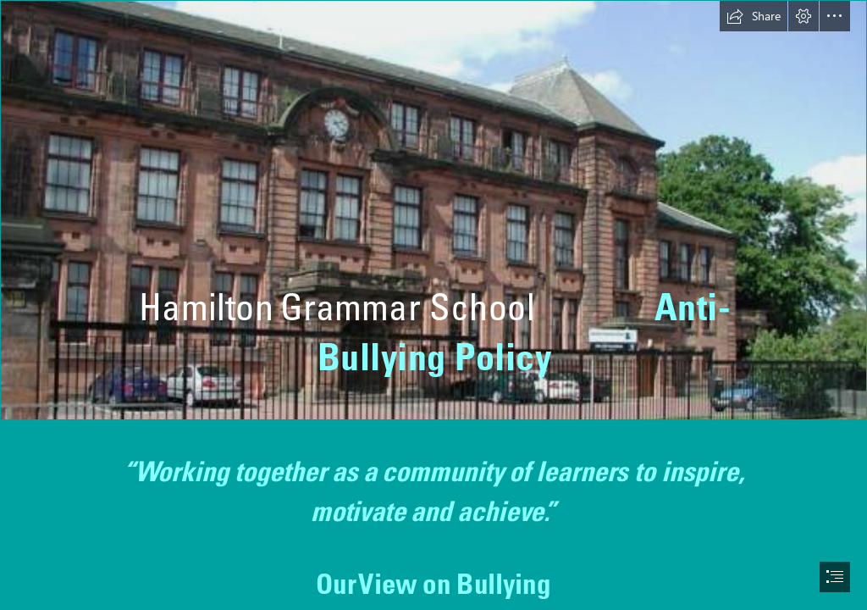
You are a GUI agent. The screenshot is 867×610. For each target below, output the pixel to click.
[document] (433, 305)
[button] (753, 16)
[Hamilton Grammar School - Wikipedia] (433, 210)
